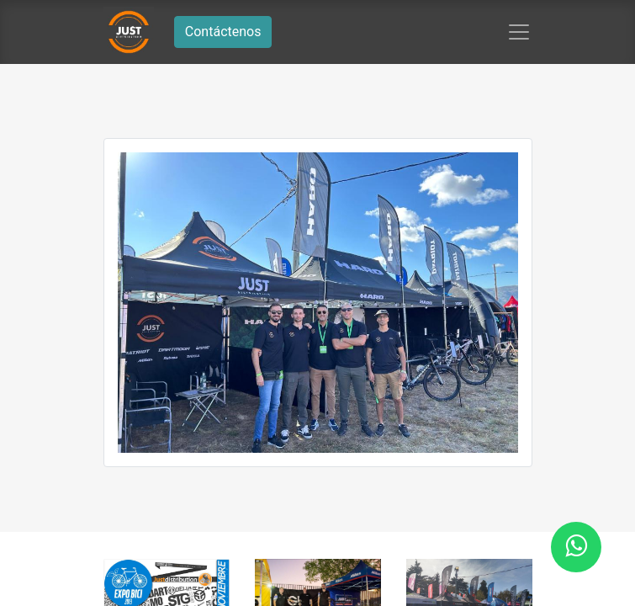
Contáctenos (223, 32)
